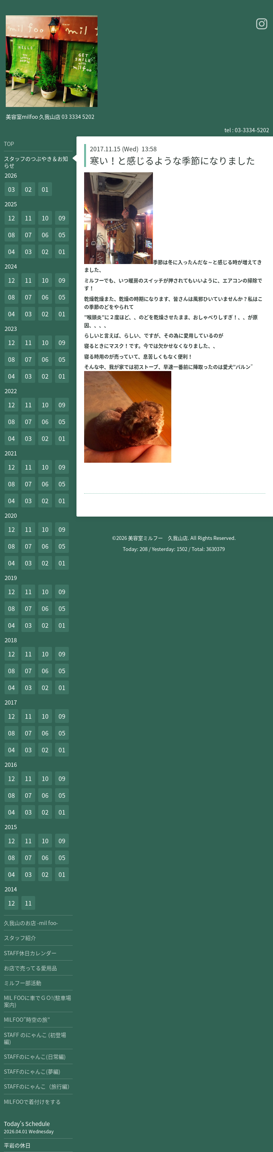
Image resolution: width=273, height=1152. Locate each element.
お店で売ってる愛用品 (30, 968)
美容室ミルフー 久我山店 (158, 537)
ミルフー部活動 (22, 983)
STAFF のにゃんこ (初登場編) (35, 1038)
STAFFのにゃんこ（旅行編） (38, 1086)
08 (11, 234)
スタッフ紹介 (20, 937)
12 (11, 217)
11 (28, 217)
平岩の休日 (17, 1145)
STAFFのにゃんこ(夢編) (32, 1071)
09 (61, 217)
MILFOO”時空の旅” (27, 1019)
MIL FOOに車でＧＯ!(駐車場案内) (37, 1001)
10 (45, 217)
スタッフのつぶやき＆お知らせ (36, 162)
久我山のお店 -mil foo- (31, 923)
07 (28, 234)
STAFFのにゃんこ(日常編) (35, 1056)
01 (45, 189)
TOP (9, 143)
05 (61, 234)
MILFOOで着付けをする (32, 1101)
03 (11, 189)
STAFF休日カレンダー (30, 953)
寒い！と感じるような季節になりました (172, 160)
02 (28, 189)
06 (45, 234)
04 (11, 251)
